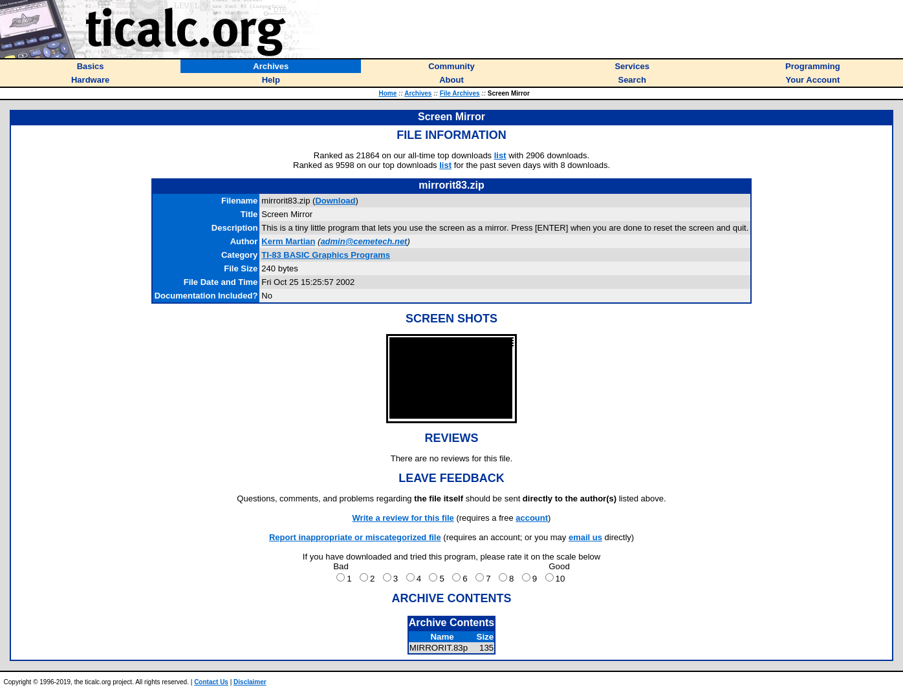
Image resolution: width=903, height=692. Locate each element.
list (500, 155)
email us (585, 537)
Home (388, 93)
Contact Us (211, 682)
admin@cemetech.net (363, 241)
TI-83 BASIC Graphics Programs (325, 255)
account (532, 518)
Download (335, 200)
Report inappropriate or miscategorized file (355, 537)
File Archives (460, 93)
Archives (417, 93)
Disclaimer (250, 682)
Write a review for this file (403, 518)
